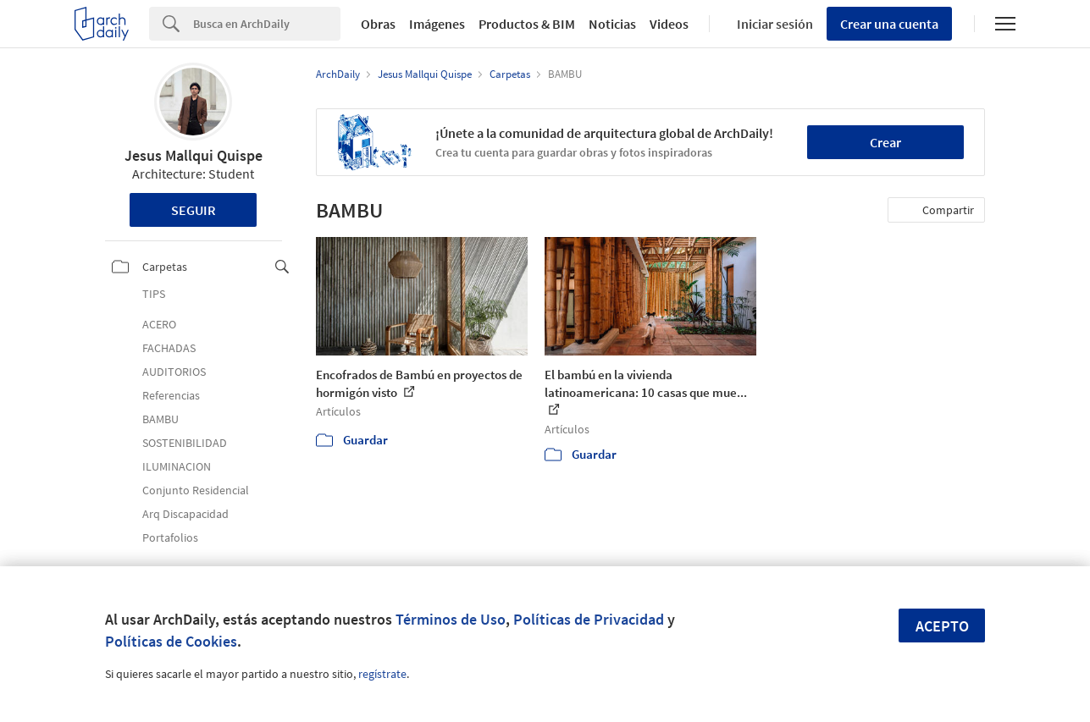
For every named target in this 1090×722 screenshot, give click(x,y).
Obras (378, 23)
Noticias (612, 23)
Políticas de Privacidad (588, 619)
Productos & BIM (527, 23)
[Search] (266, 24)
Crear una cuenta (889, 23)
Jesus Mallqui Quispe (193, 155)
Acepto (942, 626)
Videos (669, 23)
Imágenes (437, 23)
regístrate (382, 673)
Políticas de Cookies (171, 641)
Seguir (193, 209)
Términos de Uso (451, 619)
